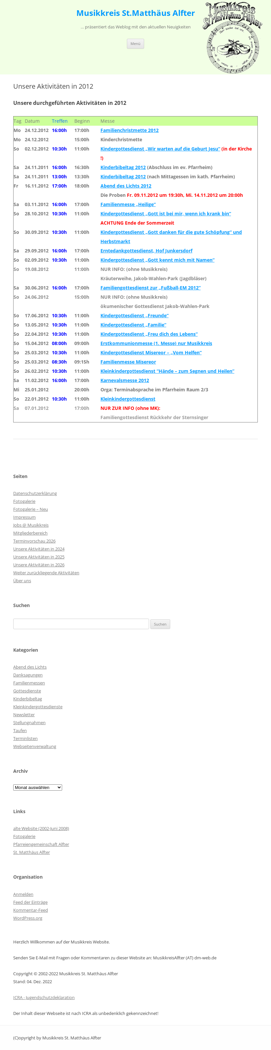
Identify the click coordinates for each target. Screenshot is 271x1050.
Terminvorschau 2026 (34, 541)
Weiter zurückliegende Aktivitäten (46, 573)
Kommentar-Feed (30, 910)
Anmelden (23, 894)
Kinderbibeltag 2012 (123, 167)
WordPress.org (27, 918)
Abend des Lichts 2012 (125, 186)
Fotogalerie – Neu (30, 509)
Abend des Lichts (30, 667)
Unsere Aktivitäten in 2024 (38, 549)
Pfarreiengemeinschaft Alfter (41, 844)
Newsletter (24, 715)
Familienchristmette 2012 (129, 130)
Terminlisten (25, 738)
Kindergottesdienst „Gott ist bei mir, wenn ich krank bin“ (165, 213)
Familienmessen (29, 683)
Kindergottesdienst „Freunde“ (134, 315)
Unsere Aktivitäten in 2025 (38, 557)
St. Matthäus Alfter (31, 852)
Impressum (24, 517)
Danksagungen (28, 675)
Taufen (20, 730)
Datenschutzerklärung (35, 493)
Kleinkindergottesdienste (37, 707)
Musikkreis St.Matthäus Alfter (135, 13)
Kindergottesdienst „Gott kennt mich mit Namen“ (157, 260)
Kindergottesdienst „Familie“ (133, 325)
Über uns (22, 581)
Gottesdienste (27, 691)
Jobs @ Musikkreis (31, 525)
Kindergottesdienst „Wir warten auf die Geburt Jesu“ (160, 149)
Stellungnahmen (29, 722)
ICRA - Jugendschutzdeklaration (44, 997)
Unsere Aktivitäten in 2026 (38, 565)
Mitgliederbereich (30, 533)
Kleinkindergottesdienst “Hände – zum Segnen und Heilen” (167, 371)
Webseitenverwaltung (34, 746)
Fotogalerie (24, 501)
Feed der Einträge (30, 902)
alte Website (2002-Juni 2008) (41, 828)
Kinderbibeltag (27, 699)
